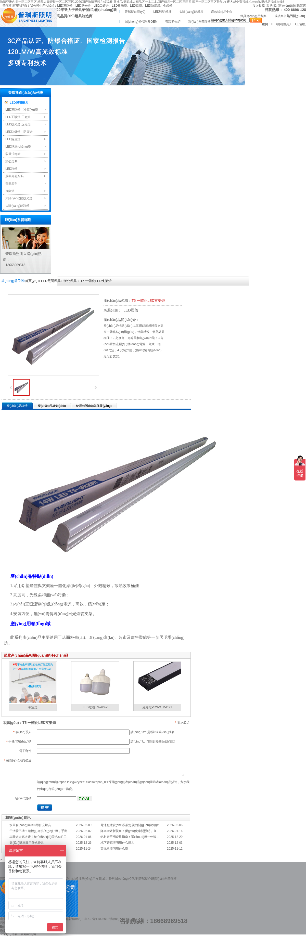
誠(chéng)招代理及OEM (141, 21)
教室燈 (32, 707)
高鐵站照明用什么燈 (114, 848)
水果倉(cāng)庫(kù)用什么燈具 (30, 825)
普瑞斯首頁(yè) (135, 12)
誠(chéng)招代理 (126, 878)
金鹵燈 (167, 5)
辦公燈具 (11, 161)
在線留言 (300, 5)
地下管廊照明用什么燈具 (117, 842)
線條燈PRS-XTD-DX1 (157, 707)
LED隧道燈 (12, 139)
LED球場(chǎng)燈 (18, 146)
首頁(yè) (31, 281)
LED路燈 (136, 5)
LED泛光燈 (83, 5)
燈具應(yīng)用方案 (253, 16)
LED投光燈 (119, 5)
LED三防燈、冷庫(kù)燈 (21, 109)
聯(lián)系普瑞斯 (199, 21)
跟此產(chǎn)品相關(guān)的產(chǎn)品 (36, 655)
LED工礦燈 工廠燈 (18, 117)
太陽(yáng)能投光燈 (18, 198)
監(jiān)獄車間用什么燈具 (26, 842)
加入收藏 (258, 5)
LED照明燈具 (162, 12)
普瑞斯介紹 (173, 21)
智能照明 (11, 183)
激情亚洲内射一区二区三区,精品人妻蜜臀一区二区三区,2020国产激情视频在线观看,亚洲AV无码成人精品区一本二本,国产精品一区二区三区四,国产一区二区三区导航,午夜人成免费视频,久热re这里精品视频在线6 (142, 2)
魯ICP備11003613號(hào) (101, 919)
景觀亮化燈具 (14, 176)
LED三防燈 (64, 5)
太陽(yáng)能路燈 (17, 205)
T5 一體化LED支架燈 (96, 281)
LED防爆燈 (152, 5)
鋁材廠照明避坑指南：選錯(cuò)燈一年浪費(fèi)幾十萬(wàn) (141, 837)
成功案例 (280, 16)
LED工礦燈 (101, 5)
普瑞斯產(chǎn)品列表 (25, 93)
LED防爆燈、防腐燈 (19, 132)
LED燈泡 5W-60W (95, 707)
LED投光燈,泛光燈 (18, 124)
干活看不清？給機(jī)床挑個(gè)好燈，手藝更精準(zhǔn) (47, 831)
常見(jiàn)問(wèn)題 (279, 5)
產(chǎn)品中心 (221, 12)
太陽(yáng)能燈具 (191, 12)
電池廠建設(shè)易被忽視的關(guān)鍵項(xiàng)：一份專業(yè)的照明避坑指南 (153, 825)
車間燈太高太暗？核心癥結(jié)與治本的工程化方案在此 (47, 837)
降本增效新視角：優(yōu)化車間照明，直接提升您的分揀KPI (141, 831)
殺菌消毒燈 (13, 154)
